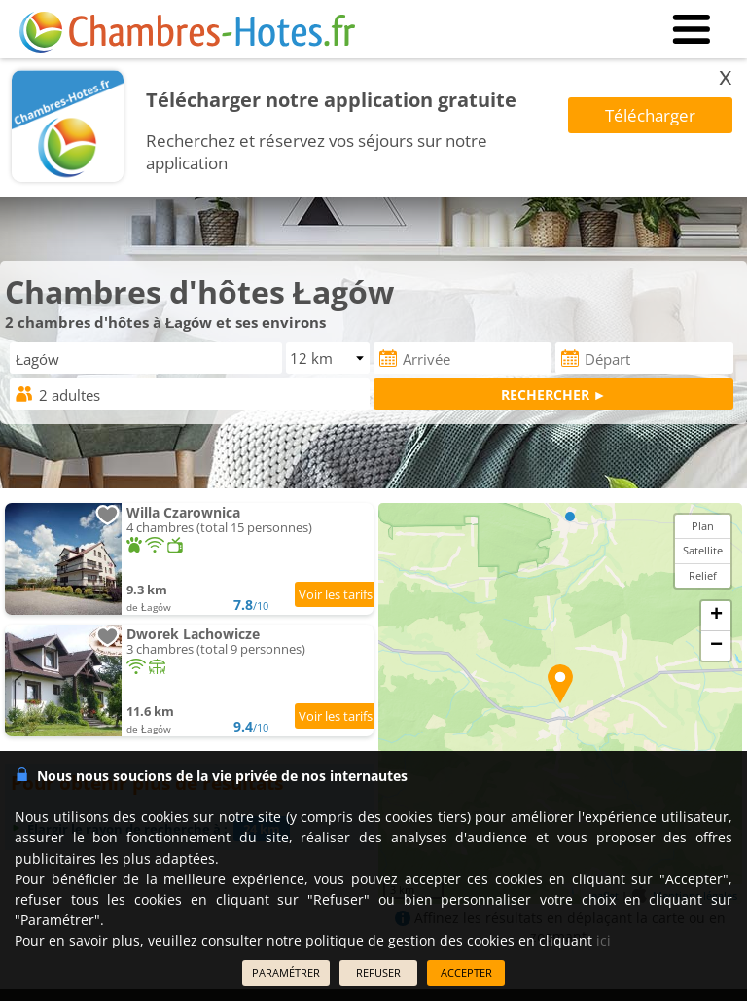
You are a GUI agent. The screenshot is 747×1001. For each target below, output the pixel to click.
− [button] (716, 646)
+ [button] (716, 615)
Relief (703, 575)
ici (603, 940)
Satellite (703, 550)
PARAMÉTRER (286, 972)
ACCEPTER (466, 972)
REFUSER (378, 972)
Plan (703, 525)
